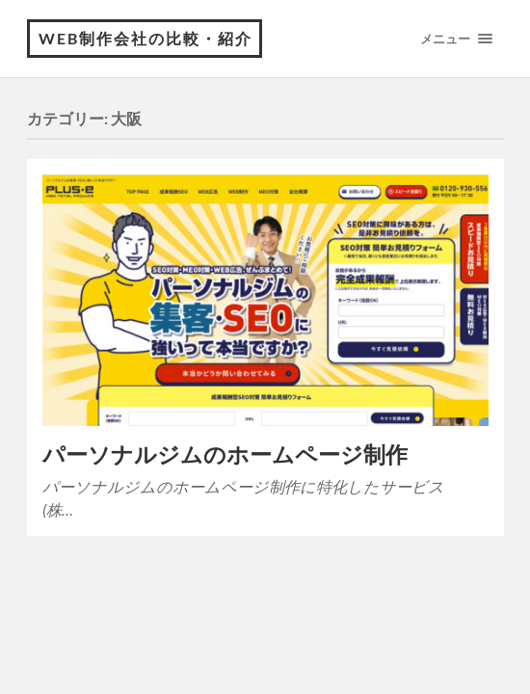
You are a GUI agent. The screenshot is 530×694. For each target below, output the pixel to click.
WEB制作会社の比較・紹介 (145, 38)
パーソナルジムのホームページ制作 (225, 454)
